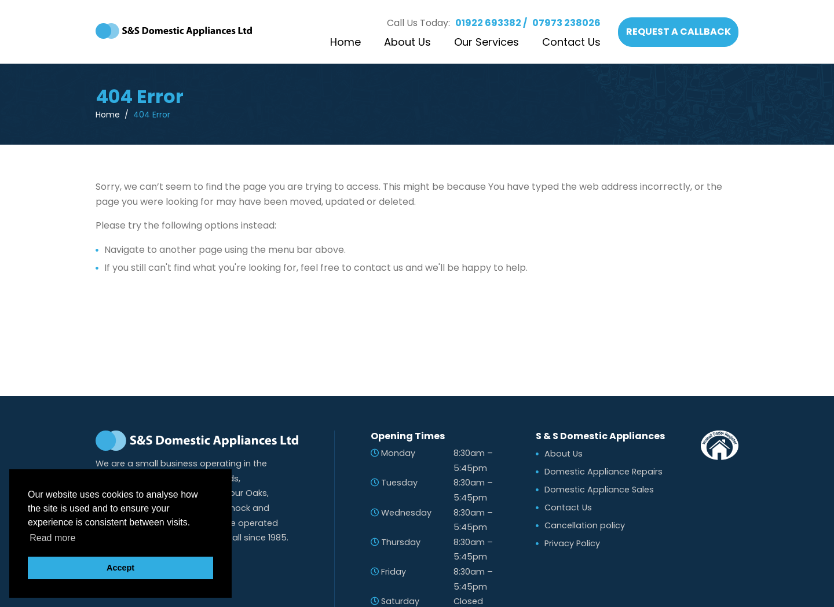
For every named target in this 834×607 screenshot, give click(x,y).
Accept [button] (120, 567)
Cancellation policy (584, 525)
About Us (407, 42)
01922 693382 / (491, 23)
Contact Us (571, 42)
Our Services (486, 42)
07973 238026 (566, 23)
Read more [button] (52, 538)
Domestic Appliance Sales (599, 489)
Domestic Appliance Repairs (603, 471)
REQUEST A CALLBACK (678, 31)
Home (345, 42)
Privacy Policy (572, 543)
